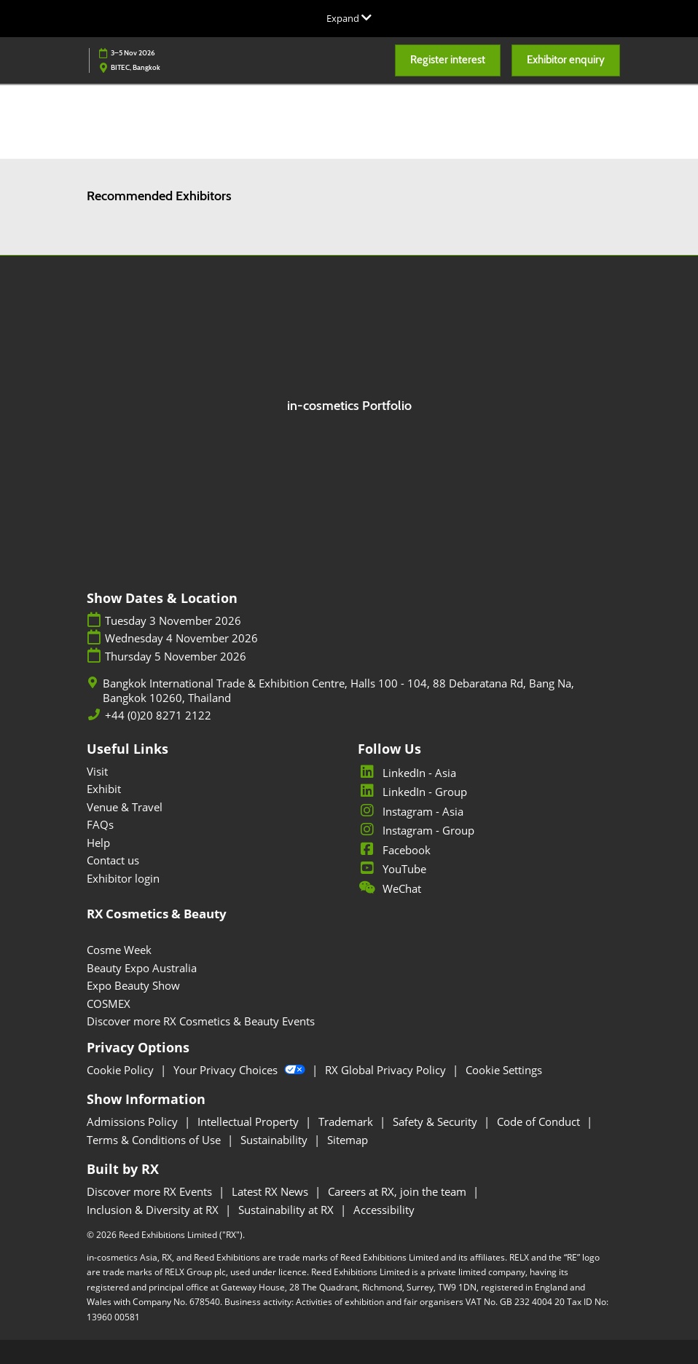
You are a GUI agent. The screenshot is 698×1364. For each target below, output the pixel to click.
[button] (448, 60)
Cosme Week (119, 949)
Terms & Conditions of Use (155, 1139)
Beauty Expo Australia (142, 968)
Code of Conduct (540, 1121)
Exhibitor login (123, 878)
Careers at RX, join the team (398, 1191)
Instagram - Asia (410, 811)
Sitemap (347, 1139)
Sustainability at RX (287, 1209)
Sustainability (275, 1139)
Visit (97, 771)
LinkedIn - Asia (407, 772)
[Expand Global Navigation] (349, 18)
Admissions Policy (134, 1121)
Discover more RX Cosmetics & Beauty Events (201, 1021)
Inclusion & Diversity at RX (154, 1209)
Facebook (394, 850)
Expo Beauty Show (133, 985)
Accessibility (384, 1209)
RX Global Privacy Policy (387, 1070)
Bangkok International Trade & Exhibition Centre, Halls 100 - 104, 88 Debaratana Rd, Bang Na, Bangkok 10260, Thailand (338, 691)
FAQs (100, 824)
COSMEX (108, 1003)
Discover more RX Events (151, 1191)
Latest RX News (271, 1191)
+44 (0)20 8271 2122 (158, 715)
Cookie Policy (122, 1070)
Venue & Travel (124, 807)
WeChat (389, 888)
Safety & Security (436, 1121)
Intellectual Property (249, 1121)
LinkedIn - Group (412, 791)
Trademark (347, 1121)
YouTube (392, 869)
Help (98, 842)
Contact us (113, 860)
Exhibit (104, 788)
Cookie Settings (504, 1070)
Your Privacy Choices (240, 1070)
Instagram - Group (416, 830)
